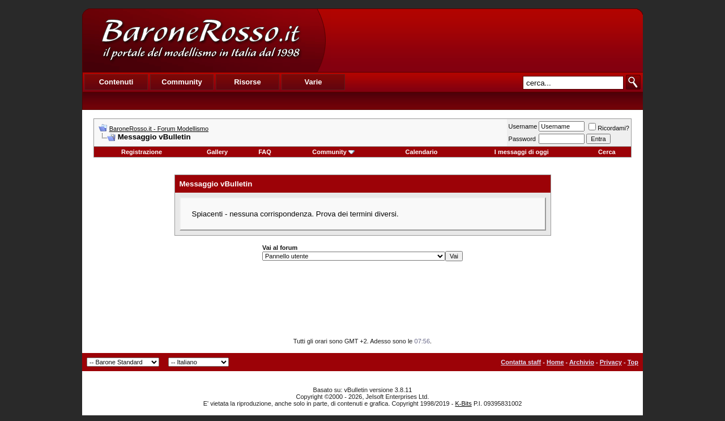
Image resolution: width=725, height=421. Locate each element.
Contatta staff (521, 362)
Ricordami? (608, 128)
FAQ (264, 151)
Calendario (422, 151)
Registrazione (141, 151)
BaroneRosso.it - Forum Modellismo (158, 128)
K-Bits (463, 403)
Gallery (217, 151)
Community (333, 151)
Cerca (607, 151)
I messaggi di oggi (521, 151)
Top (633, 362)
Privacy (611, 362)
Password (522, 138)
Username (523, 126)
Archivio (581, 362)
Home (555, 362)
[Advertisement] (483, 40)
